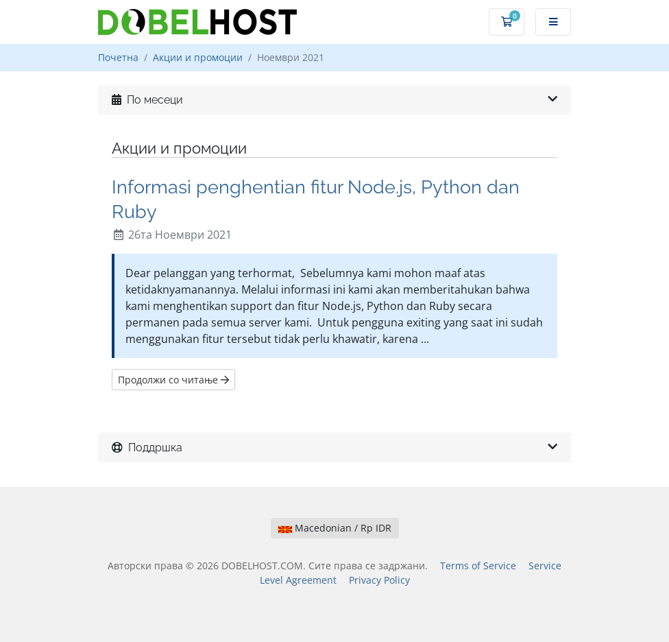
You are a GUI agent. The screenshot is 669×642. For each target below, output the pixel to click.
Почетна (118, 57)
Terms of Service (478, 565)
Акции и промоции (198, 57)
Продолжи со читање (173, 379)
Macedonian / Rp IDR (334, 527)
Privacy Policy (379, 579)
